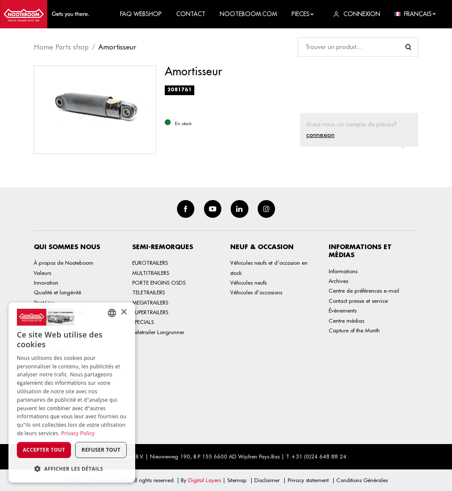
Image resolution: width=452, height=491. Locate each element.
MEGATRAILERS (150, 302)
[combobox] (112, 313)
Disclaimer (267, 480)
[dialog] (71, 392)
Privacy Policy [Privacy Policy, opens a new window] (78, 433)
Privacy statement (308, 480)
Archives (338, 280)
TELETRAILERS (148, 292)
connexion (320, 135)
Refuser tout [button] (101, 449)
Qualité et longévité (57, 292)
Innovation (46, 282)
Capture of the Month (354, 330)
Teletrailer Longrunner (158, 332)
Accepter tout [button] (44, 449)
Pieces (302, 14)
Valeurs (42, 272)
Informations (343, 271)
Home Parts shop (61, 47)
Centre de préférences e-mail (364, 290)
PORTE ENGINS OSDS (158, 282)
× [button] (123, 312)
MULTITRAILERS (150, 272)
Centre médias (346, 320)
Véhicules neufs (248, 282)
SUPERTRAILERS (150, 312)
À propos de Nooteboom (63, 262)
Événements (343, 310)
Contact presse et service (358, 300)
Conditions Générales (362, 480)
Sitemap (237, 480)
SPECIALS (143, 321)
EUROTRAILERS (150, 262)
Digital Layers (204, 480)
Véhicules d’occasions (256, 292)
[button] (72, 469)
